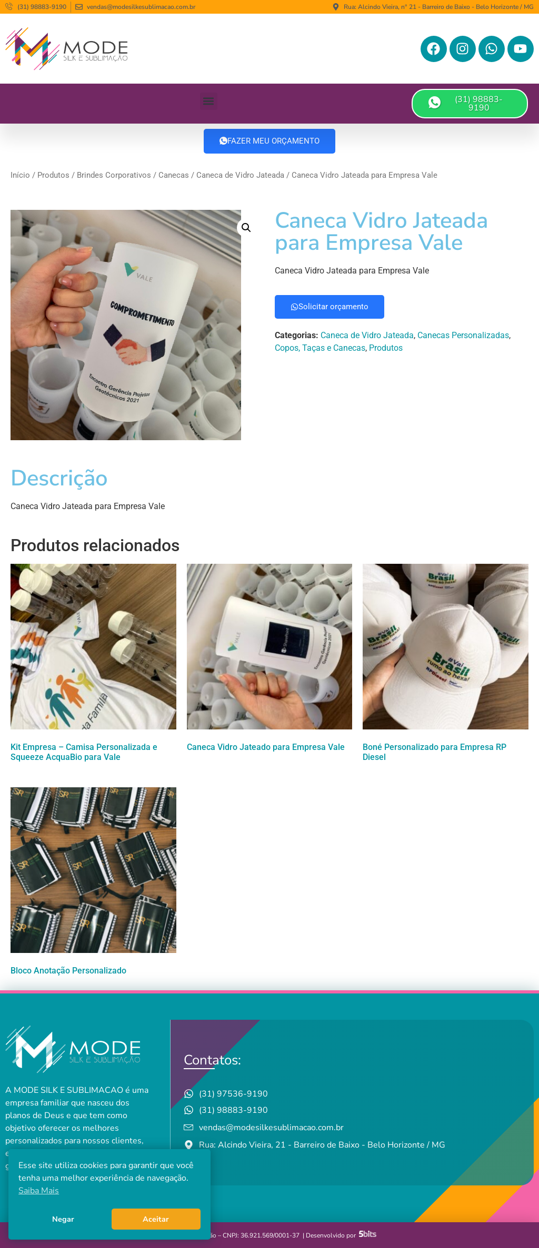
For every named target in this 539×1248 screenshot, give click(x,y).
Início (20, 175)
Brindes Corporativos (114, 175)
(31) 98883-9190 (465, 104)
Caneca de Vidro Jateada (240, 175)
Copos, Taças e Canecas (320, 348)
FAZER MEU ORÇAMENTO (269, 141)
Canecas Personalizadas (463, 335)
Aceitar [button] (156, 1219)
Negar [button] (63, 1219)
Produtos (53, 175)
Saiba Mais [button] (38, 1190)
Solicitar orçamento (329, 306)
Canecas (173, 175)
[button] (208, 101)
